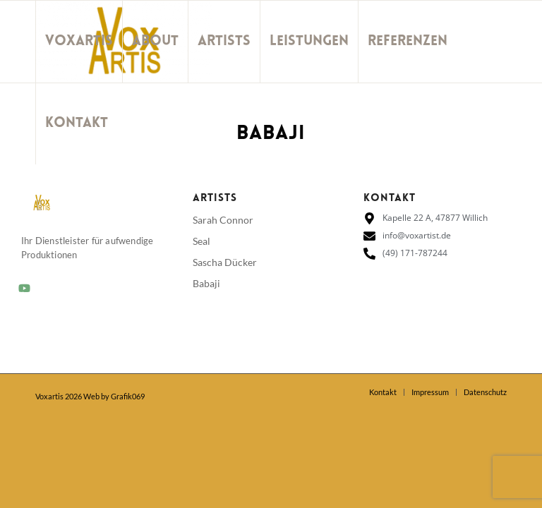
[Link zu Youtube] (39, 204)
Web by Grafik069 (114, 396)
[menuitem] (78, 42)
